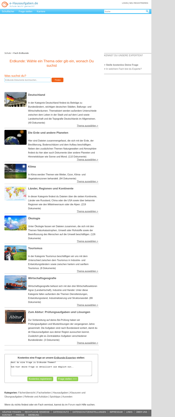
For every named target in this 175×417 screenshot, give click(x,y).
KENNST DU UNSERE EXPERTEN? (123, 55)
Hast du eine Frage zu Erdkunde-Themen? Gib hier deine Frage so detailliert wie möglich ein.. (51, 368)
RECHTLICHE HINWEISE (37, 412)
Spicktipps (55, 396)
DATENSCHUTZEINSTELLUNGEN (89, 412)
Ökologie (34, 218)
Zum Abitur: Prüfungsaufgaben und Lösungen (59, 312)
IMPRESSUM (116, 412)
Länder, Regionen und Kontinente (50, 188)
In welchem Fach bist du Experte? (124, 69)
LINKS (129, 412)
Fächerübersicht (26, 392)
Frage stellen (26, 11)
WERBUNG (33, 415)
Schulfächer (8, 11)
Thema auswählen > (87, 125)
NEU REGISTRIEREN (138, 3)
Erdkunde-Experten (65, 357)
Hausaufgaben (60, 392)
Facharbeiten (44, 392)
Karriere (41, 11)
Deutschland (36, 94)
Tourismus (35, 248)
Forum (71, 404)
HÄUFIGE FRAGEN (11, 412)
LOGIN (125, 3)
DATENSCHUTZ (61, 412)
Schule (7, 53)
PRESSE (20, 415)
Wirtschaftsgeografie (42, 278)
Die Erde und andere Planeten (48, 132)
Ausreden (67, 396)
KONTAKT (7, 415)
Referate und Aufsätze (36, 396)
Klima (32, 166)
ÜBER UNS (141, 412)
